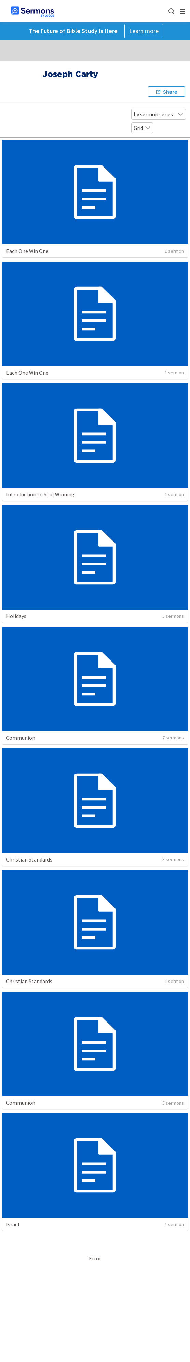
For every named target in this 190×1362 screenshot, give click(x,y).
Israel (12, 1224)
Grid (142, 127)
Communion (20, 737)
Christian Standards (29, 859)
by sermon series (159, 114)
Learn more (144, 31)
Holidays (16, 616)
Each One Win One (27, 251)
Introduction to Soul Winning (40, 494)
